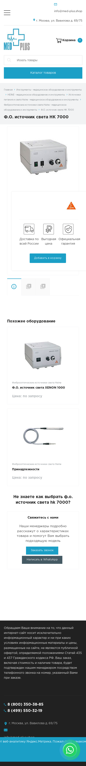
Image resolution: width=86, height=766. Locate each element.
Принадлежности (25, 469)
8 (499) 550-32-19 (25, 711)
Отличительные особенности (28, 286)
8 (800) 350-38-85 (25, 704)
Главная (8, 90)
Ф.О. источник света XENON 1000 (38, 387)
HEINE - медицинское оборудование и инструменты (36, 95)
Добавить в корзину (47, 258)
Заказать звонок (42, 550)
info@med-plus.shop (68, 11)
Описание (14, 286)
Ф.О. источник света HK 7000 (57, 110)
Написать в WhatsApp (42, 559)
